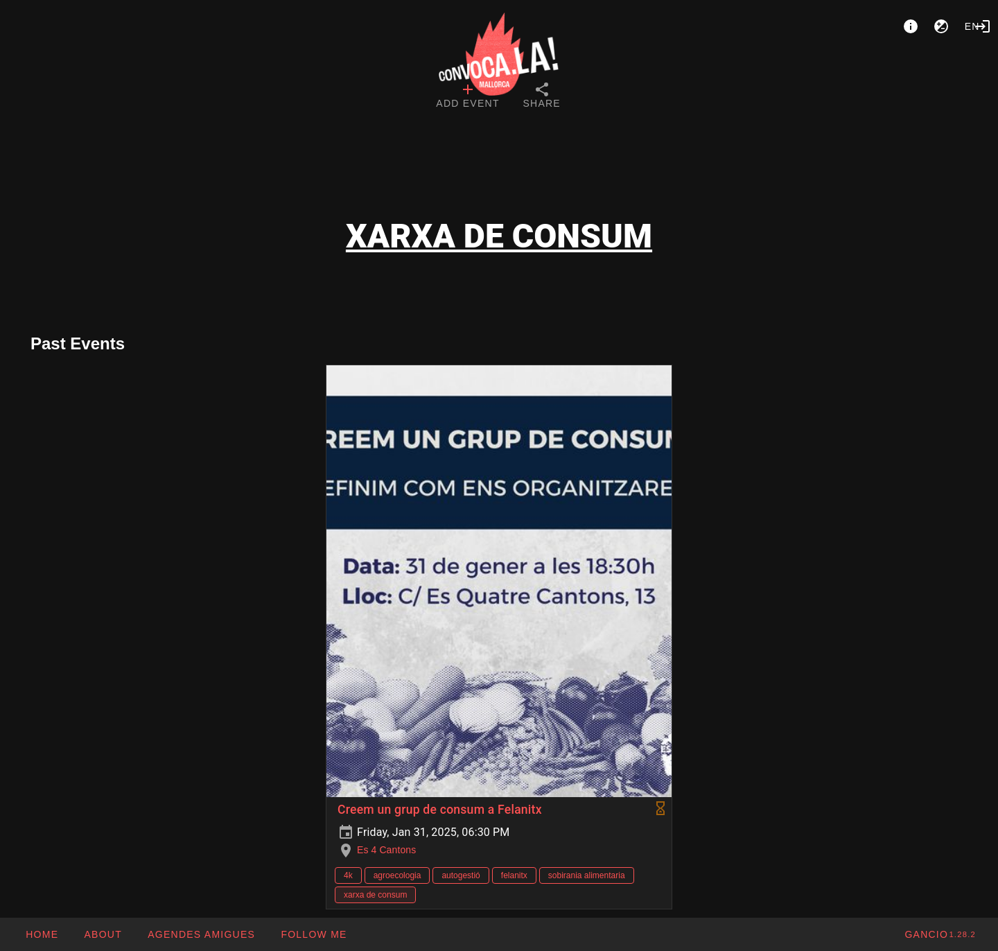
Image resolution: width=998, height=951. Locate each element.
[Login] (983, 26)
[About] (910, 26)
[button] (201, 934)
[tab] (467, 97)
